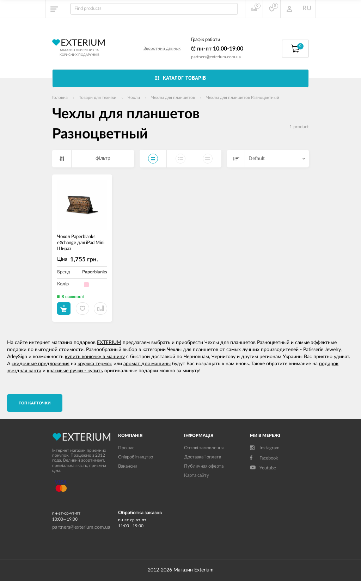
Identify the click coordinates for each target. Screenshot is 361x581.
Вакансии (127, 466)
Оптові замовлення (204, 448)
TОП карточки (35, 403)
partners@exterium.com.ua (216, 57)
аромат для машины (147, 363)
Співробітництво (135, 457)
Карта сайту (196, 475)
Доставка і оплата (202, 457)
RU (306, 8)
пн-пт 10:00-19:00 (217, 49)
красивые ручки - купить (75, 370)
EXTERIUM (109, 342)
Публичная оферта (204, 466)
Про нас (126, 448)
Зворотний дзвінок (161, 48)
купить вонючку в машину (95, 356)
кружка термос (95, 363)
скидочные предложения (40, 363)
